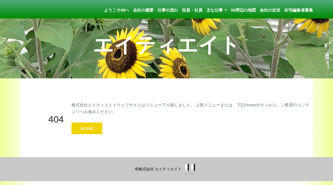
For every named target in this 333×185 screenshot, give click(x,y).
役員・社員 (192, 9)
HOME (86, 128)
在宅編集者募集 (298, 9)
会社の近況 (270, 9)
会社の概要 (143, 9)
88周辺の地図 (243, 9)
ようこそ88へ (116, 9)
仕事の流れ (168, 9)
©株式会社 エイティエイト (158, 168)
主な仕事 (214, 9)
